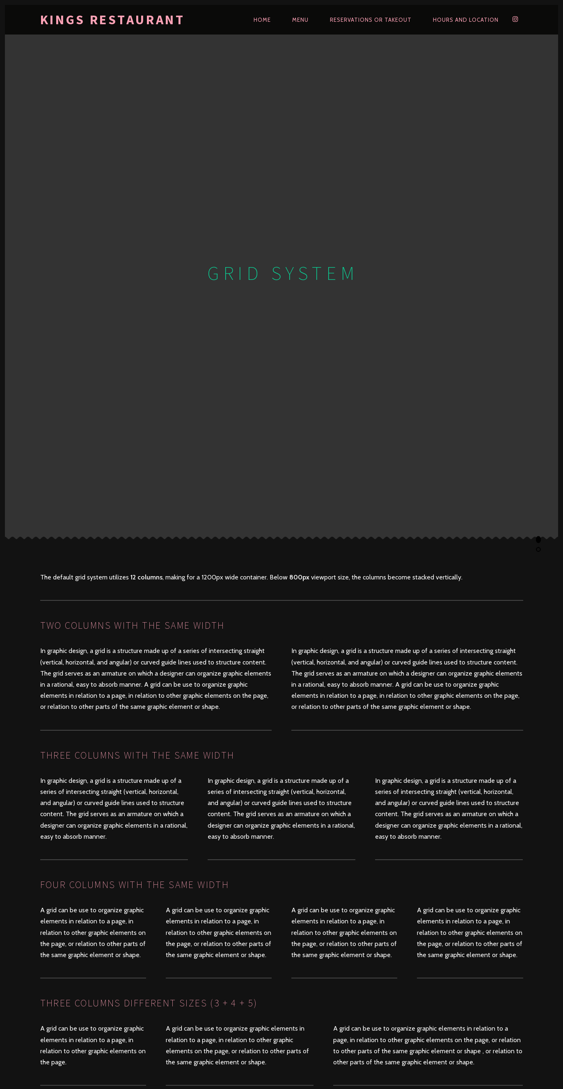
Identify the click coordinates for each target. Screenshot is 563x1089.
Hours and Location (466, 19)
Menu (300, 19)
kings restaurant (112, 20)
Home (262, 19)
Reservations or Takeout (371, 19)
